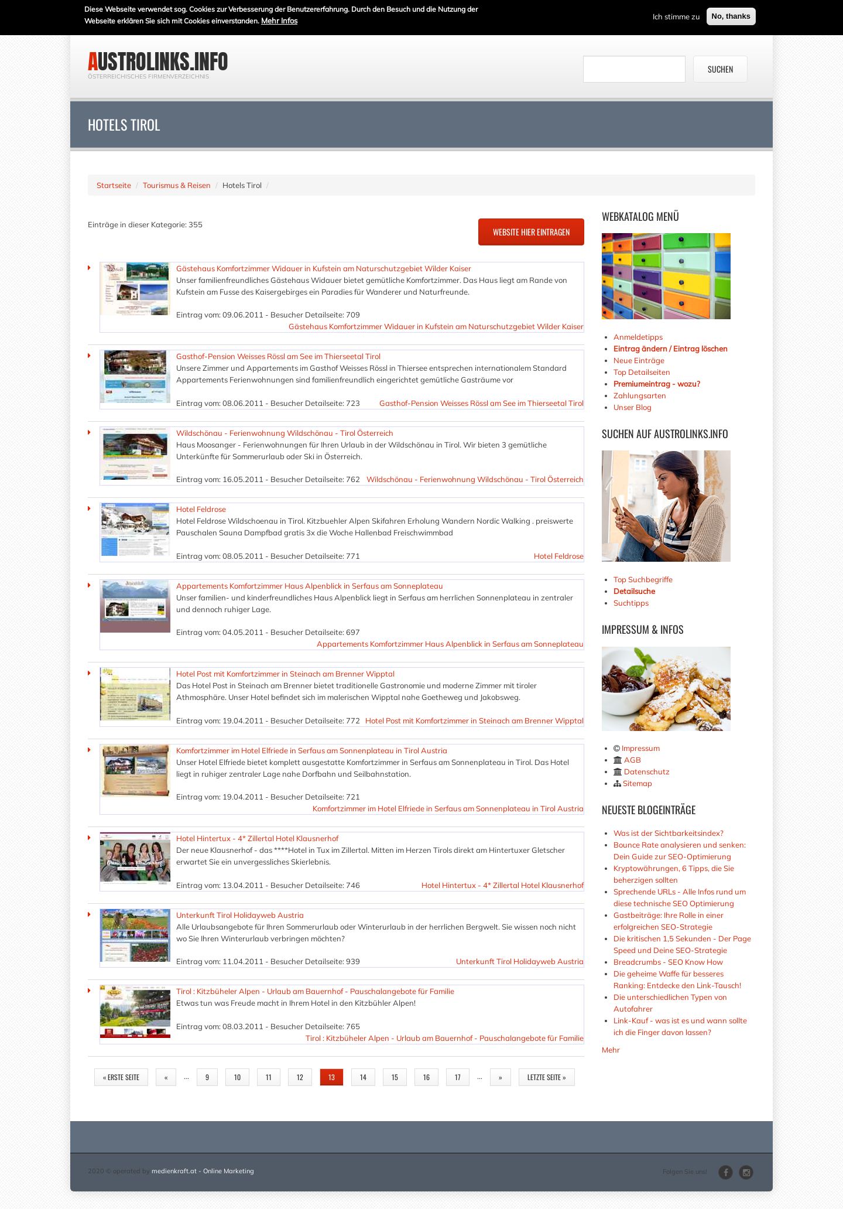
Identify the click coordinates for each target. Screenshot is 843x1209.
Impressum (641, 748)
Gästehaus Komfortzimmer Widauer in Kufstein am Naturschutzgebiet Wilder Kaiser (323, 268)
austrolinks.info (158, 61)
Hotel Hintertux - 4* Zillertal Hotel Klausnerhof (257, 838)
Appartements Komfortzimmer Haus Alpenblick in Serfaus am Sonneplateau (309, 585)
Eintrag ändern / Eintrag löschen (671, 348)
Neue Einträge (639, 360)
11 (269, 1077)
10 (237, 1077)
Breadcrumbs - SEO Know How (668, 961)
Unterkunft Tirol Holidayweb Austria (240, 915)
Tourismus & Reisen (177, 185)
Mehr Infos (279, 19)
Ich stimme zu (676, 15)
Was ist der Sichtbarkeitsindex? (669, 833)
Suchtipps (631, 602)
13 (331, 1077)
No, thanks (731, 15)
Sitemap (637, 783)
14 (363, 1077)
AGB (632, 759)
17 (458, 1077)
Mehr (611, 1049)
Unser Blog (633, 407)
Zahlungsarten (640, 395)
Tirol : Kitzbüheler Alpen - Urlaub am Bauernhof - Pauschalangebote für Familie (315, 991)
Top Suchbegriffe (643, 579)
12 (300, 1077)
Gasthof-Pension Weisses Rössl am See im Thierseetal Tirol (278, 356)
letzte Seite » (546, 1077)
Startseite (114, 185)
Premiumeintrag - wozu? (657, 383)
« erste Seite (121, 1077)
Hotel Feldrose (201, 509)
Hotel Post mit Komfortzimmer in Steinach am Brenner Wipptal (285, 673)
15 (395, 1077)
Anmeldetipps (638, 336)
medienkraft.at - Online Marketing (203, 1171)
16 (426, 1077)
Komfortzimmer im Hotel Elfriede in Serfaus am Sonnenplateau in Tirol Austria (311, 750)
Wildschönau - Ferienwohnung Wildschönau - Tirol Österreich (284, 433)
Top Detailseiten (642, 372)
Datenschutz (647, 771)
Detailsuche (634, 591)
